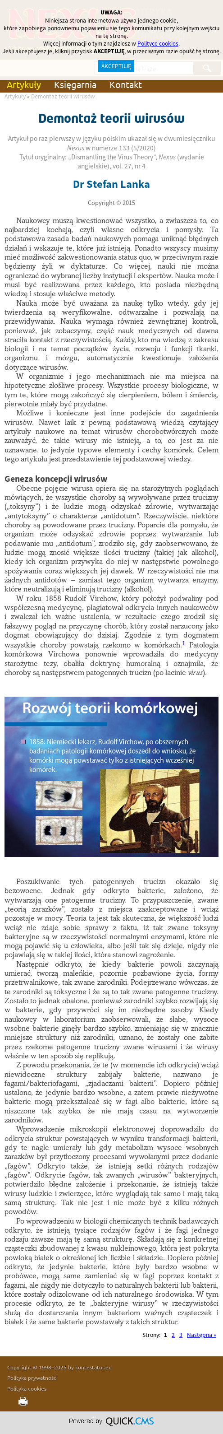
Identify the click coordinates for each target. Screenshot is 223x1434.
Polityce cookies (157, 43)
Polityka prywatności (32, 1377)
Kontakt (125, 84)
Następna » (201, 1335)
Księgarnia (75, 84)
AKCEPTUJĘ (116, 66)
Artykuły (24, 84)
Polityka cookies (26, 1388)
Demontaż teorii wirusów (63, 96)
